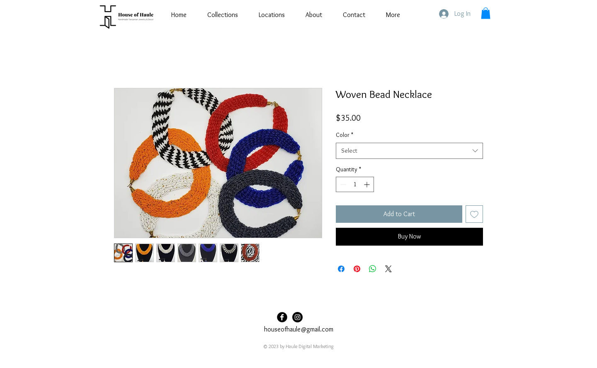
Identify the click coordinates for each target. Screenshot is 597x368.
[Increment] (367, 184)
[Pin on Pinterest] (357, 269)
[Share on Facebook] (341, 269)
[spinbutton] (354, 184)
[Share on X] (388, 269)
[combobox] (409, 151)
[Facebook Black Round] (282, 317)
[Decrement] (342, 184)
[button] (485, 13)
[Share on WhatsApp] (373, 269)
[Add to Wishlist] (474, 214)
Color (344, 135)
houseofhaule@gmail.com (298, 329)
